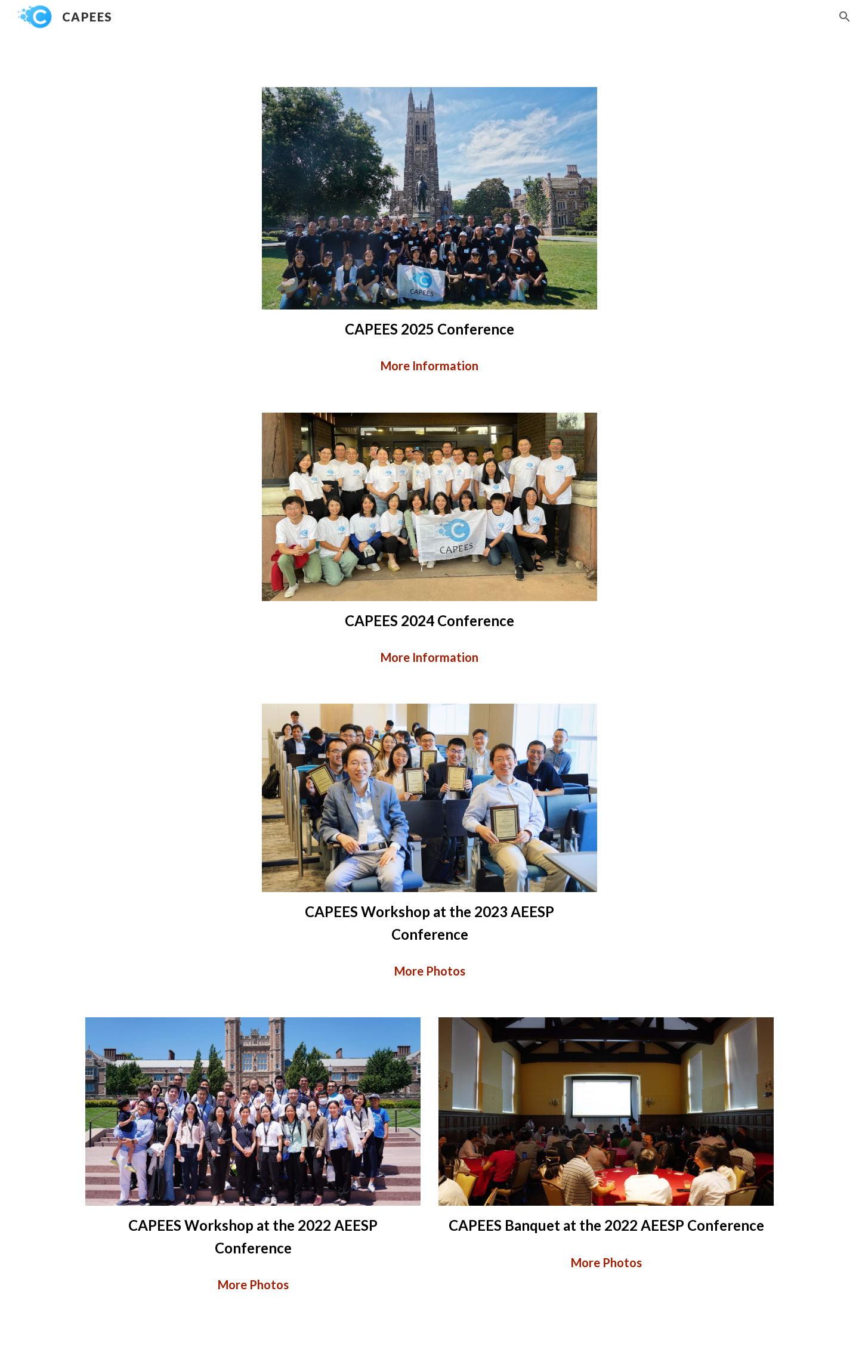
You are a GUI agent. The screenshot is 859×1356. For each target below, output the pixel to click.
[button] (844, 16)
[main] (429, 328)
